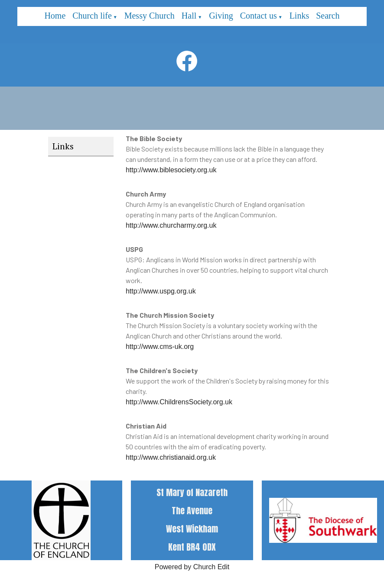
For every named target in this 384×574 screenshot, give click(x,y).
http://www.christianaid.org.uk (171, 457)
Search (327, 15)
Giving (221, 15)
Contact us (258, 15)
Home (54, 15)
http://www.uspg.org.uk (161, 291)
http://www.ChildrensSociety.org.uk (179, 402)
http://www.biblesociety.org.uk (171, 170)
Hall (189, 15)
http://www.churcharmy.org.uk (171, 225)
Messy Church (149, 15)
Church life (92, 15)
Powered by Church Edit (192, 567)
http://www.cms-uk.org (160, 346)
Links (299, 15)
